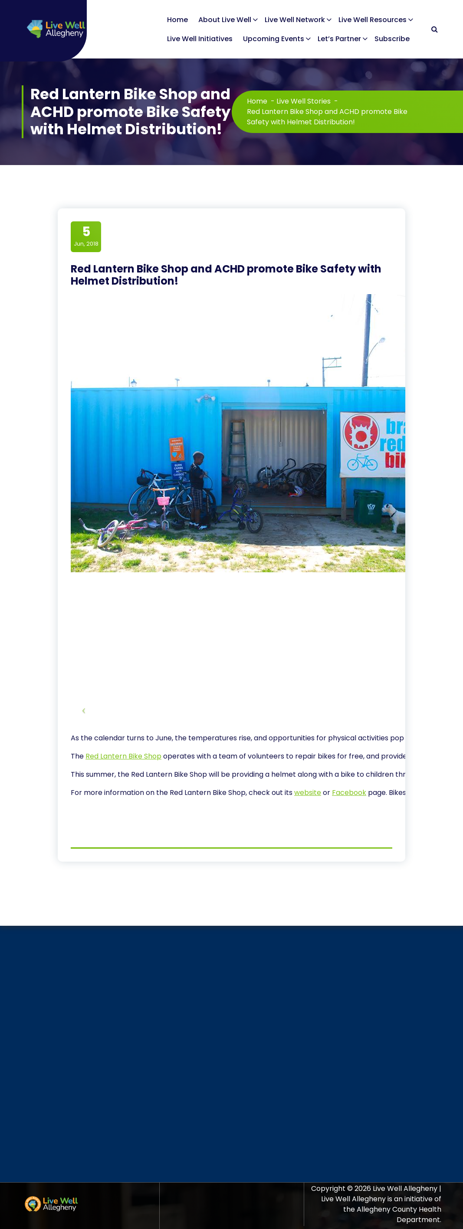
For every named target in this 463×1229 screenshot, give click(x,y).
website (307, 793)
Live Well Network (295, 20)
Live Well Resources (372, 20)
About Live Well (224, 20)
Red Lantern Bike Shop (123, 756)
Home (177, 20)
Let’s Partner (339, 39)
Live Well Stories (303, 101)
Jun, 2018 (86, 236)
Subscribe (392, 39)
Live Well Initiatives (200, 39)
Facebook (349, 793)
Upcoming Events (273, 39)
